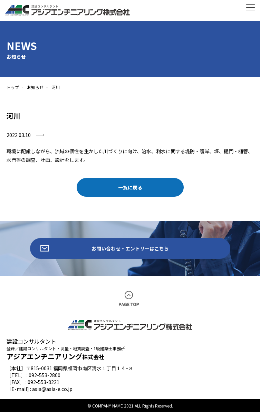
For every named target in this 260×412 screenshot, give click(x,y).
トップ (13, 87)
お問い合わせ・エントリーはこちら (130, 248)
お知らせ (35, 87)
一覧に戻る (130, 187)
